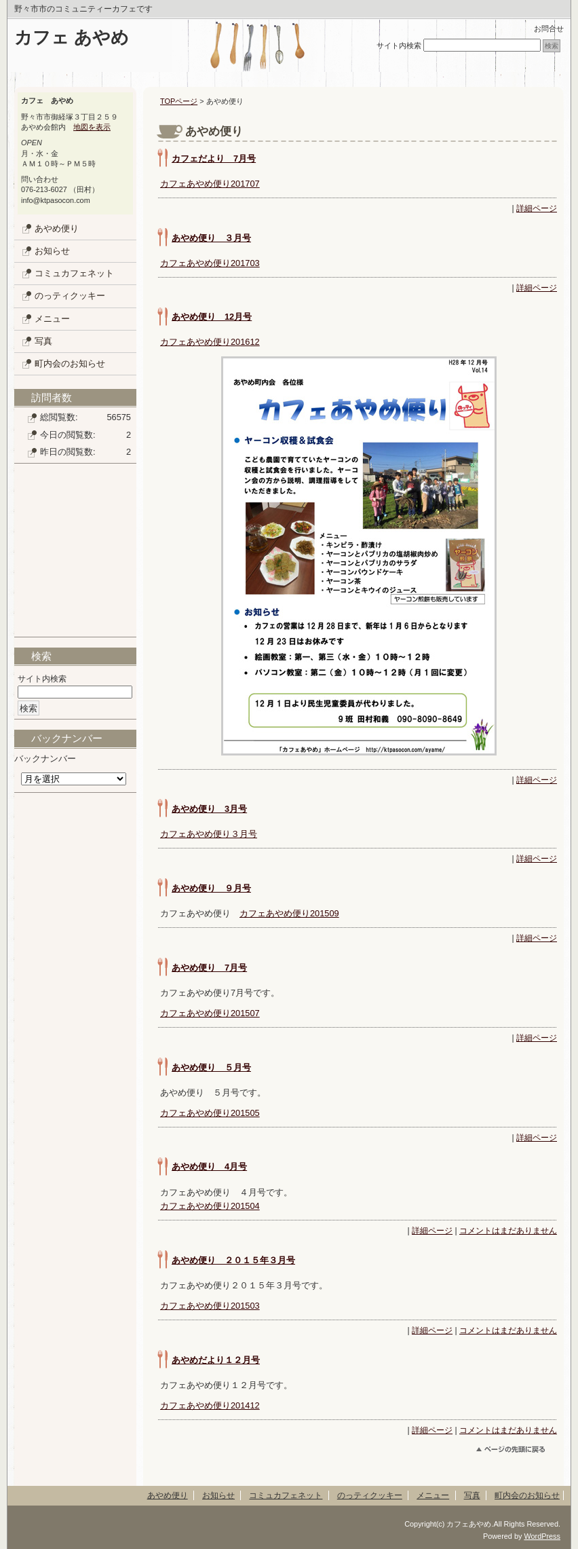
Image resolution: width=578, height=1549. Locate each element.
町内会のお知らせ (70, 363)
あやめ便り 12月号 (212, 317)
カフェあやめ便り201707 (210, 184)
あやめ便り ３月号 (211, 238)
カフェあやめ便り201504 (210, 1206)
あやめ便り (57, 228)
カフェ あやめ (71, 37)
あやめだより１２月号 (216, 1360)
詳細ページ (536, 208)
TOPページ (178, 101)
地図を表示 (92, 127)
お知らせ (52, 251)
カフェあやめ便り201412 (210, 1405)
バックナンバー (45, 758)
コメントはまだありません (508, 1230)
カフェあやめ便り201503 (210, 1306)
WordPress (542, 1536)
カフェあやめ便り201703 (210, 263)
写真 (43, 341)
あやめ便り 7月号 (209, 968)
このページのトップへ (516, 1452)
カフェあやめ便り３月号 (208, 834)
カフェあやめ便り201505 (210, 1113)
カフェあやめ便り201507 (210, 1013)
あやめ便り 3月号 (209, 809)
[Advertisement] (75, 555)
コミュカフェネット (74, 273)
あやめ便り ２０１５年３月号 (233, 1260)
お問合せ (549, 28)
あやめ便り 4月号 (209, 1166)
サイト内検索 (399, 45)
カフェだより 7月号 (214, 158)
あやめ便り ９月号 (211, 888)
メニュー (52, 319)
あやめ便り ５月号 (211, 1067)
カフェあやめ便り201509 (289, 913)
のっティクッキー (70, 296)
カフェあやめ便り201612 (210, 342)
